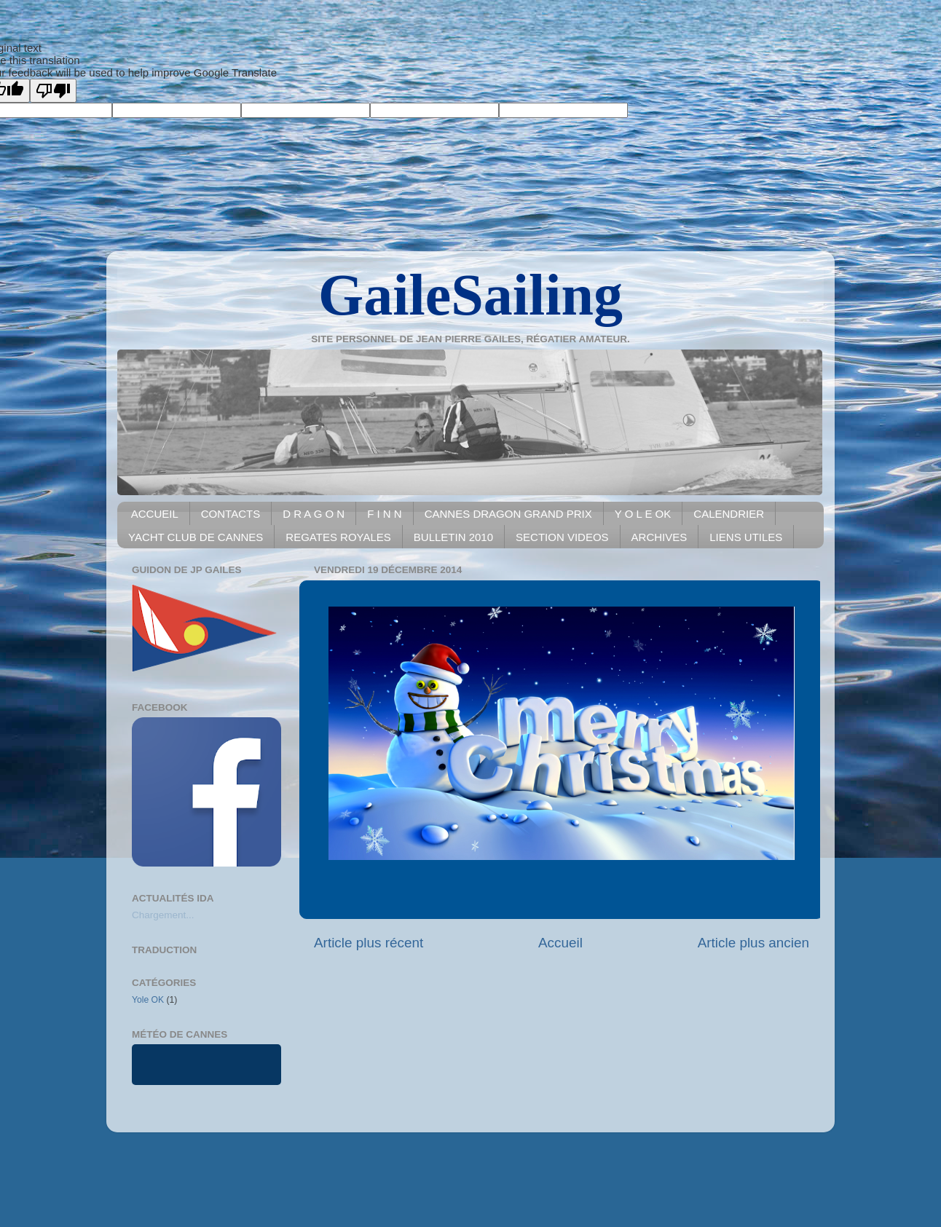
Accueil (560, 942)
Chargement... (163, 915)
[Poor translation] (53, 91)
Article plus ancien (753, 942)
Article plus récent (368, 942)
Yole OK (148, 1000)
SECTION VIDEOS (562, 537)
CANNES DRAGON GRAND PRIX (508, 514)
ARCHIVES (659, 537)
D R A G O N (313, 514)
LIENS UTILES (745, 537)
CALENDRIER (728, 514)
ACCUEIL (154, 514)
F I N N (384, 514)
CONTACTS (230, 514)
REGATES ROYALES (338, 537)
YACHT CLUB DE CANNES (195, 537)
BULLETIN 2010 (453, 537)
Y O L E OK (643, 514)
